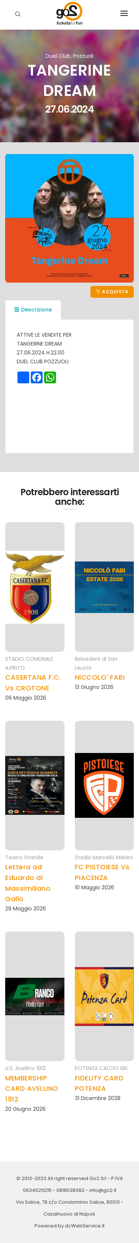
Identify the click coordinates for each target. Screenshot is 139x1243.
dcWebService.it (85, 1225)
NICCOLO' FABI (100, 677)
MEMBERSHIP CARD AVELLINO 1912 (32, 1088)
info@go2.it (102, 1190)
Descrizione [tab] (33, 309)
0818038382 (70, 1190)
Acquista (112, 292)
